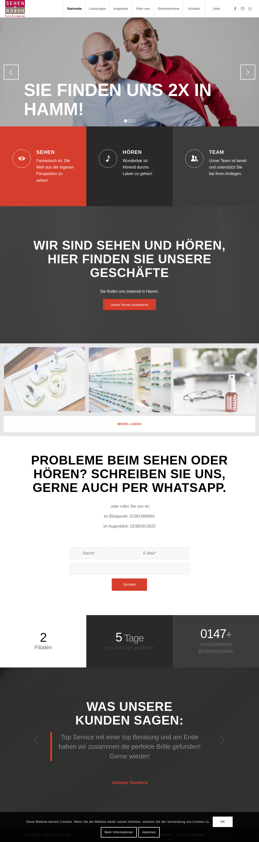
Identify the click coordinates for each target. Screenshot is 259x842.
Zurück (11, 72)
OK (222, 822)
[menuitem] (74, 8)
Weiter (247, 72)
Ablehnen (149, 832)
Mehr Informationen (118, 832)
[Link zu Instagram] (242, 8)
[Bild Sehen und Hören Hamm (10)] (46, 381)
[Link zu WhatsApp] (250, 8)
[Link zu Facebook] (235, 8)
